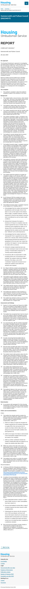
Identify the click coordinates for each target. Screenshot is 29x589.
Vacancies (3, 582)
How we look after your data (8, 567)
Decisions (7, 8)
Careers (2, 580)
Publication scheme (5, 572)
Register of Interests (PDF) (7, 574)
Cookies (3, 563)
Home (2, 8)
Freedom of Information (7, 570)
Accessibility (4, 561)
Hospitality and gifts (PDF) (7, 576)
